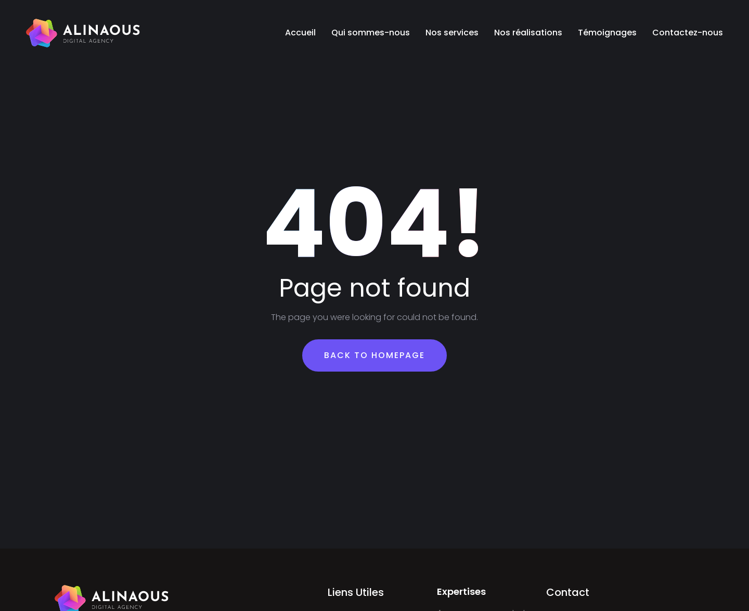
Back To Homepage (374, 355)
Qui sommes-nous (370, 33)
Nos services (452, 33)
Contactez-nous (687, 33)
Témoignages (607, 33)
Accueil (300, 33)
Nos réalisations (528, 33)
